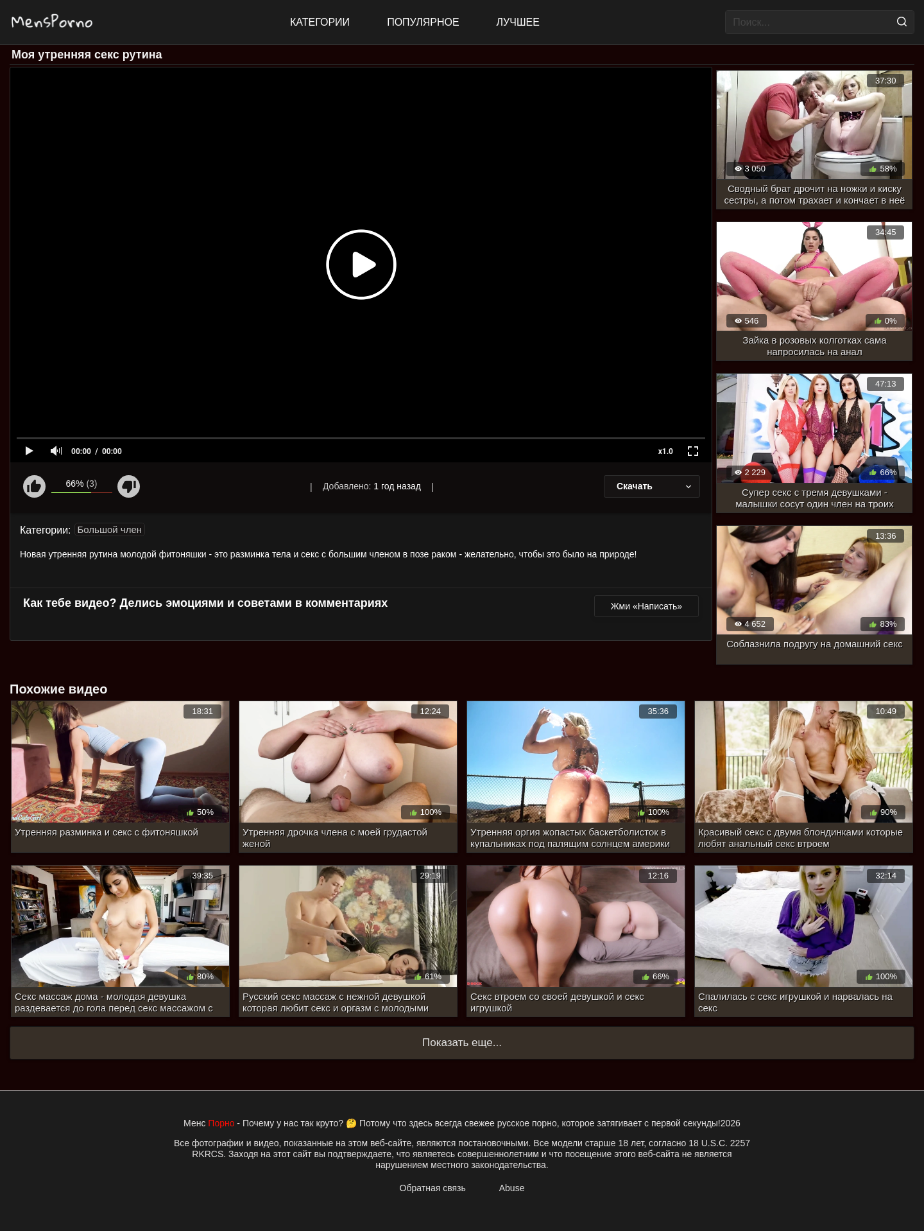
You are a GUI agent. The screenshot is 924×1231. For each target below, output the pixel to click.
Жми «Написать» (646, 606)
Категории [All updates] (320, 22)
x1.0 (665, 451)
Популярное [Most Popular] (423, 22)
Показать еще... (462, 1042)
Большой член (110, 529)
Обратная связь (433, 1188)
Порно (221, 1123)
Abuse (512, 1188)
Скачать (655, 486)
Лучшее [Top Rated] (518, 22)
